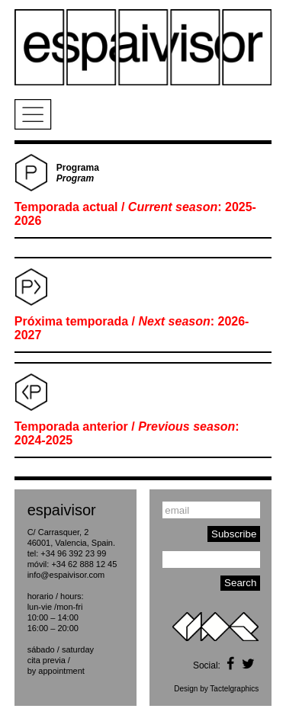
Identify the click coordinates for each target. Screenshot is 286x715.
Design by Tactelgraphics (216, 689)
